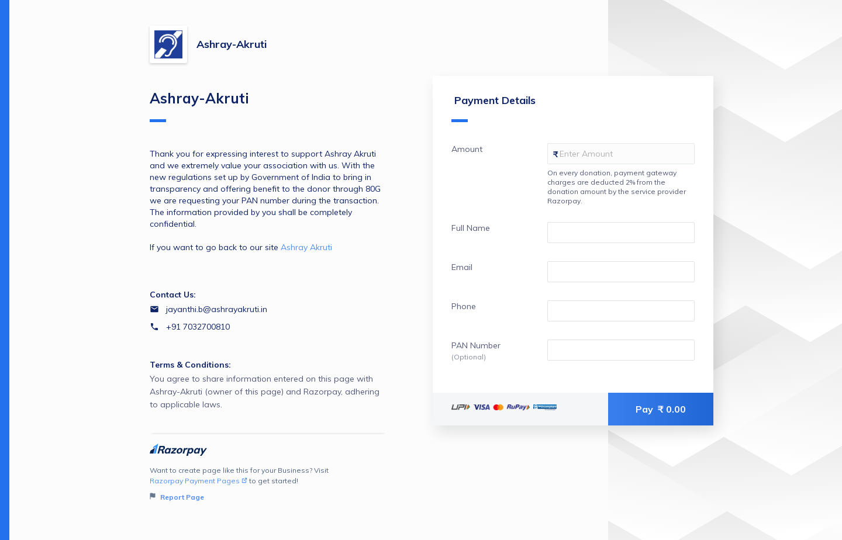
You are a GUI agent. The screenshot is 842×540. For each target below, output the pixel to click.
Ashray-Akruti (231, 44)
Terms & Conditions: (190, 364)
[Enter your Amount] (621, 153)
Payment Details (493, 108)
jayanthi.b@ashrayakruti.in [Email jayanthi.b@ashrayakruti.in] (216, 309)
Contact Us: (173, 294)
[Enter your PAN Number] (621, 350)
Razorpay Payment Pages (198, 480)
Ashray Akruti (306, 247)
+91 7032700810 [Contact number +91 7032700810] (198, 326)
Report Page (177, 497)
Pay (661, 409)
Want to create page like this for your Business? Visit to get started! (268, 484)
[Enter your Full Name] (621, 232)
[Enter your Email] (621, 271)
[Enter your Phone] (621, 310)
